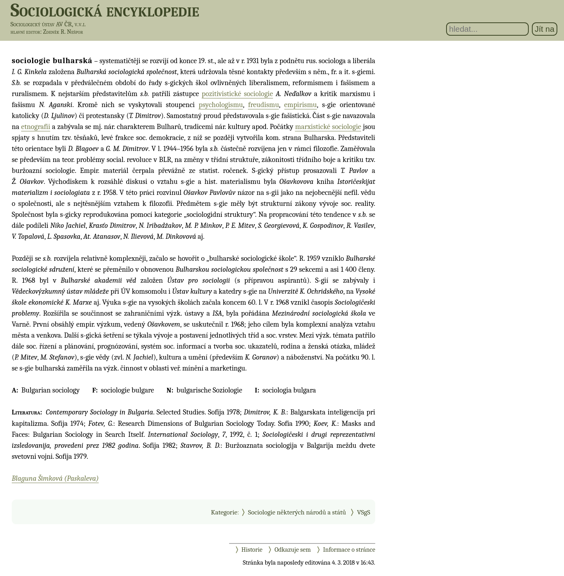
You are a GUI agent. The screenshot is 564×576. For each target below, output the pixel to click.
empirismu (300, 104)
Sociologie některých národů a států (297, 512)
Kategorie (224, 512)
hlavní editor (25, 31)
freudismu (263, 104)
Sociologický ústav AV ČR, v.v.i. (48, 24)
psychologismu (221, 104)
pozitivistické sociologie (237, 93)
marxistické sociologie (328, 126)
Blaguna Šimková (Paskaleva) (55, 478)
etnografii (35, 126)
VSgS (363, 512)
